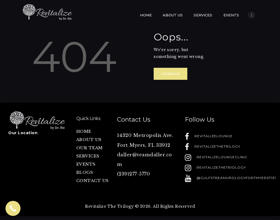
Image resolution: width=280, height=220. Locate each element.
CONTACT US (92, 180)
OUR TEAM (89, 147)
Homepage (170, 74)
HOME (83, 131)
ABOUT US (89, 139)
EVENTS (86, 164)
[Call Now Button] (13, 208)
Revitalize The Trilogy (109, 206)
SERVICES (88, 156)
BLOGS (84, 172)
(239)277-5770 (133, 174)
